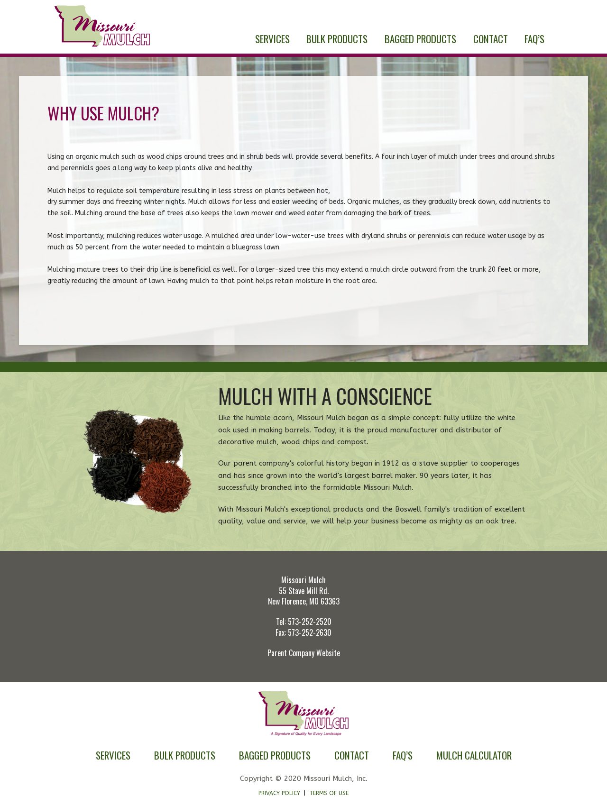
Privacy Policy (279, 793)
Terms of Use (329, 793)
